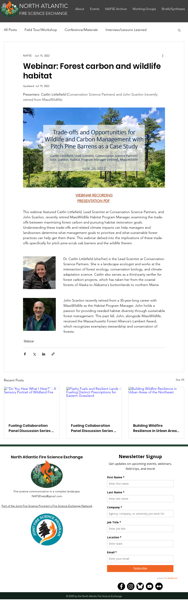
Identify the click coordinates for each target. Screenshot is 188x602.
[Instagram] (130, 586)
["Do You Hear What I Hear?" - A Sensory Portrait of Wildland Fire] (31, 402)
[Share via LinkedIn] (43, 354)
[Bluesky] (140, 586)
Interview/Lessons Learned (126, 30)
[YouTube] (149, 586)
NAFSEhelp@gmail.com (47, 496)
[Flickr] (159, 586)
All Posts (10, 30)
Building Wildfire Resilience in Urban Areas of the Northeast (156, 428)
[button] (179, 30)
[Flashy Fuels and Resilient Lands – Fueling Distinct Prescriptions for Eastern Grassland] (94, 402)
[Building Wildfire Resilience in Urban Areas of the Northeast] (156, 402)
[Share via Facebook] (25, 354)
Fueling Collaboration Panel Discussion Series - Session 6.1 (93, 428)
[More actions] (162, 55)
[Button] (43, 9)
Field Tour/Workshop (41, 30)
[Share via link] (53, 354)
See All (180, 379)
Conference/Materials (81, 30)
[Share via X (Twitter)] (34, 354)
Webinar (29, 341)
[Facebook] (121, 586)
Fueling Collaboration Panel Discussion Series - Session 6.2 (31, 428)
